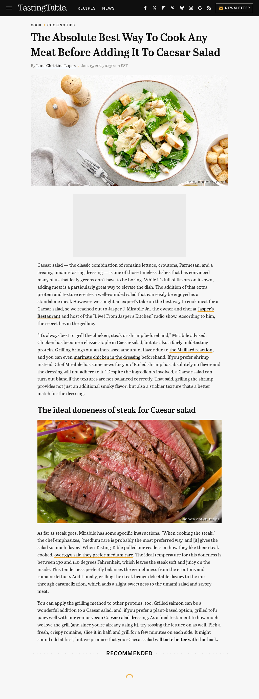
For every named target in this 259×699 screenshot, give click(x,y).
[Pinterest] (172, 9)
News (108, 8)
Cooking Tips (61, 25)
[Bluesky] (181, 9)
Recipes (87, 8)
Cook (36, 25)
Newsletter (234, 7)
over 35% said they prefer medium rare (93, 554)
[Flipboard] (163, 9)
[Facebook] (145, 9)
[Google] (200, 9)
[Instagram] (190, 9)
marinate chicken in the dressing (107, 357)
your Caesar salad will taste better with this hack (167, 639)
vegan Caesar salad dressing (119, 617)
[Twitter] (154, 9)
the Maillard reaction (190, 349)
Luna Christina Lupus (56, 65)
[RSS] (209, 9)
